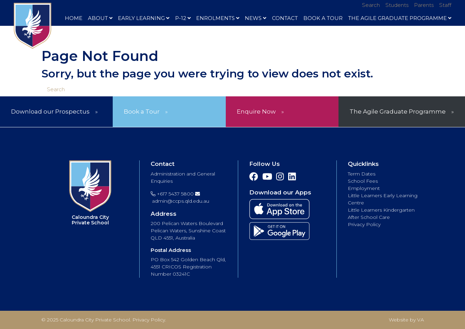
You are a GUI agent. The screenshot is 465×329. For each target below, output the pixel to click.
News (255, 18)
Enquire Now (256, 111)
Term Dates (361, 174)
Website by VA (406, 320)
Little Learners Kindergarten (381, 210)
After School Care (369, 217)
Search (371, 5)
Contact (285, 18)
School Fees (363, 181)
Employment (364, 188)
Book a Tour (142, 111)
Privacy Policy (364, 224)
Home (73, 18)
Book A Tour (323, 18)
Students (396, 5)
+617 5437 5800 (172, 194)
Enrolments (217, 18)
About (100, 18)
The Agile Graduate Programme (399, 18)
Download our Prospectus (50, 111)
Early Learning (143, 18)
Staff (445, 5)
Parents (424, 5)
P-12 (183, 18)
